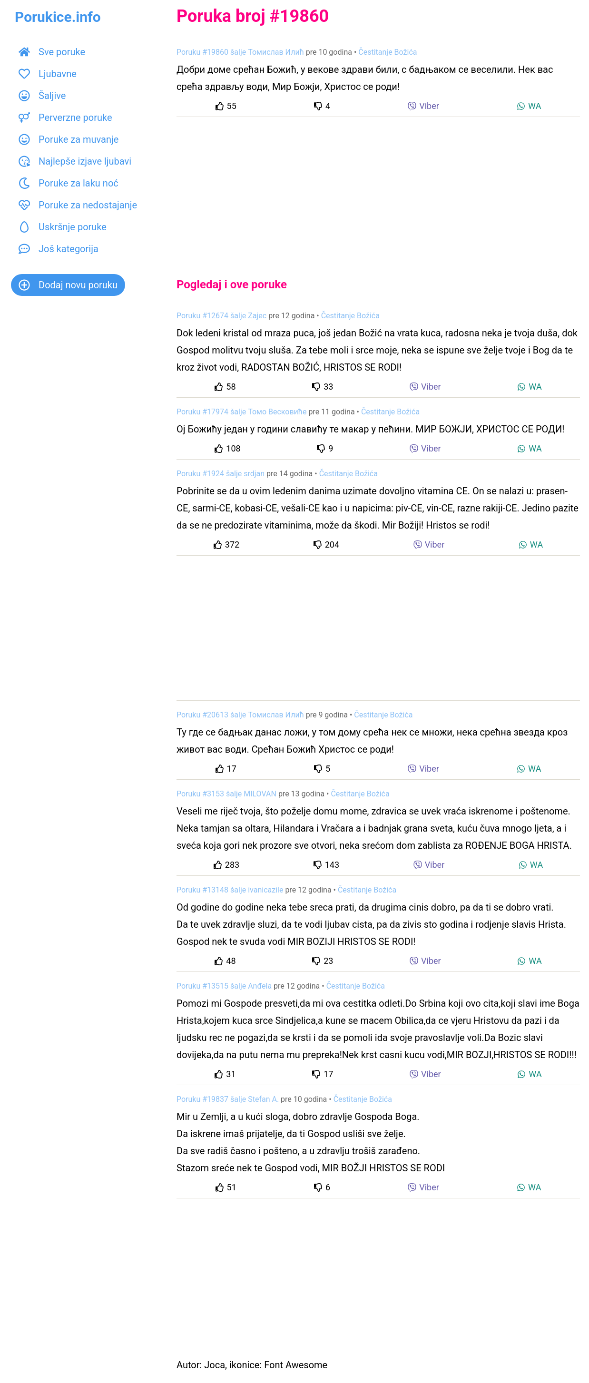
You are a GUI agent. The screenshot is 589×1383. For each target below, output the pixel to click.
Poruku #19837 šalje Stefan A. (228, 1099)
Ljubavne (48, 73)
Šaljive (42, 95)
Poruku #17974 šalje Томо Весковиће (241, 411)
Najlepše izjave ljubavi (75, 161)
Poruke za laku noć (68, 183)
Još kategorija (58, 249)
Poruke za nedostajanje (78, 205)
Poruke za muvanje (68, 139)
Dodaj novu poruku (68, 285)
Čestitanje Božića (387, 52)
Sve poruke (52, 52)
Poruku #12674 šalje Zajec (221, 315)
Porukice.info (58, 17)
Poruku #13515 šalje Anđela (224, 986)
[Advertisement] (378, 189)
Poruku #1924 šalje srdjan (221, 473)
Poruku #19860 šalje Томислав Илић (240, 52)
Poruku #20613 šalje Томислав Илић (240, 714)
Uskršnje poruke (63, 227)
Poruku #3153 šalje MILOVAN (226, 793)
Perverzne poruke (65, 117)
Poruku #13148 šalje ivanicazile (230, 889)
